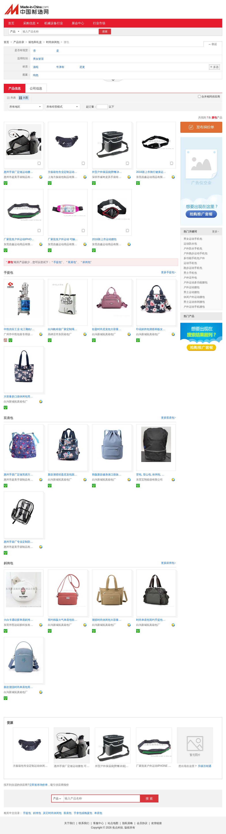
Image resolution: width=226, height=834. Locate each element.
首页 (11, 23)
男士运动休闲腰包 (194, 301)
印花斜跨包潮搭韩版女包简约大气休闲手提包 (151, 329)
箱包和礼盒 (35, 42)
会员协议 (142, 823)
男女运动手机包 (193, 238)
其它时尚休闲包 (52, 812)
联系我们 (84, 823)
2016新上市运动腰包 (104, 239)
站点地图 (113, 823)
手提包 (57, 262)
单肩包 (98, 812)
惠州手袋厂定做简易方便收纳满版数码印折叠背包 (19, 474)
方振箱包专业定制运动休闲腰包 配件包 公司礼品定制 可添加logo (63, 171)
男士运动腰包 (192, 292)
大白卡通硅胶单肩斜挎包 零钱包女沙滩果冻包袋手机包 (19, 619)
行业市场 (99, 23)
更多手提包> (168, 272)
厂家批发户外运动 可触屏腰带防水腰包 (63, 239)
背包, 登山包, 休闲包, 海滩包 (151, 474)
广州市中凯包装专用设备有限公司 (19, 334)
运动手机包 (190, 262)
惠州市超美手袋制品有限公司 (19, 176)
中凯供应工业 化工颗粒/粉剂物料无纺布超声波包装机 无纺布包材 (19, 329)
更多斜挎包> (168, 562)
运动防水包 (190, 243)
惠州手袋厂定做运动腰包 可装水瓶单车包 (19, 171)
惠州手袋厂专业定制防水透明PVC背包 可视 (19, 541)
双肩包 (72, 262)
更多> (215, 231)
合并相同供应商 (209, 96)
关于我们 (69, 823)
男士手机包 (190, 272)
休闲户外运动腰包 (194, 296)
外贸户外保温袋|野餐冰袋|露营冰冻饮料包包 (107, 171)
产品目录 (18, 42)
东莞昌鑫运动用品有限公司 (151, 176)
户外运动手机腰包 (194, 306)
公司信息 (36, 88)
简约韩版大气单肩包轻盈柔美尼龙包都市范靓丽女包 (63, 619)
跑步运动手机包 (193, 267)
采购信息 (31, 23)
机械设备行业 (53, 23)
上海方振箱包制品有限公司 (63, 176)
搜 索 (149, 798)
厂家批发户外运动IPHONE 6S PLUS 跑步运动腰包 (19, 239)
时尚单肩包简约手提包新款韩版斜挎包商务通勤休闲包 (151, 619)
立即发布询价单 (38, 784)
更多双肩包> (168, 417)
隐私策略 (127, 823)
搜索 (104, 31)
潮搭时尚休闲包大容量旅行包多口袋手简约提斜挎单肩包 (107, 619)
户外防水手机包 (193, 248)
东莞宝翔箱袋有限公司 (149, 479)
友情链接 (156, 823)
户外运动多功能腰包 (195, 282)
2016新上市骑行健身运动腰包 (151, 171)
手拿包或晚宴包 (83, 812)
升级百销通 (204, 765)
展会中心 (78, 23)
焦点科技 (117, 827)
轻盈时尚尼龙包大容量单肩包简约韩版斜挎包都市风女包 (107, 329)
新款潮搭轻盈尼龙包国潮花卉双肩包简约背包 (63, 474)
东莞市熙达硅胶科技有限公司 (19, 624)
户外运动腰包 (192, 287)
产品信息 (14, 88)
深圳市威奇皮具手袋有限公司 (107, 176)
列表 (11, 97)
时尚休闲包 (52, 42)
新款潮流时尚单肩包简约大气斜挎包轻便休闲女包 (19, 686)
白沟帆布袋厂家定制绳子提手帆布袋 (63, 329)
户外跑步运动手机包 (195, 253)
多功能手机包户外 (194, 258)
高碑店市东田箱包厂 (60, 334)
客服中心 (98, 823)
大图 (23, 97)
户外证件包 (190, 277)
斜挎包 (86, 262)
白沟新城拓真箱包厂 (104, 334)
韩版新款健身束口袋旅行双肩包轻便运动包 (107, 474)
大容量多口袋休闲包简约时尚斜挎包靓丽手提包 (19, 396)
